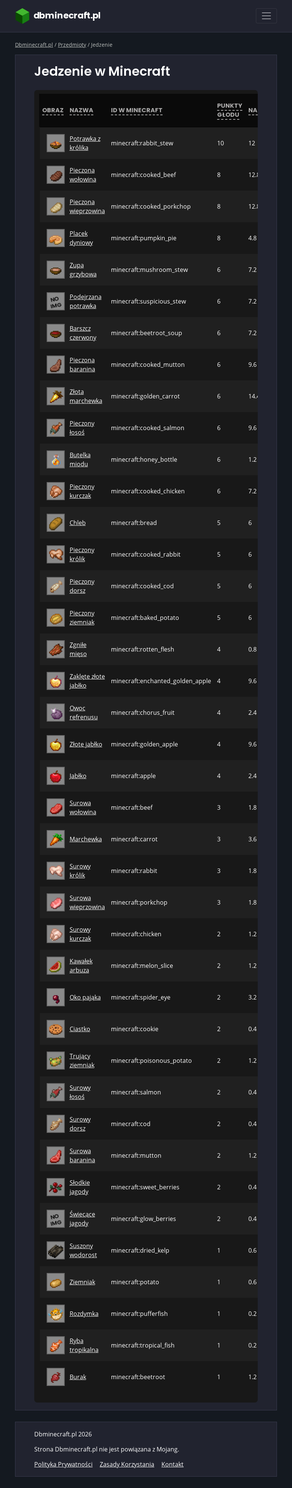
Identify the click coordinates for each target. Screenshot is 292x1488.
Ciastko (80, 1029)
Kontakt (172, 1464)
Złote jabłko (86, 744)
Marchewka (86, 839)
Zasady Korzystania (127, 1464)
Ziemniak (82, 1282)
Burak (78, 1377)
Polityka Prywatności (63, 1464)
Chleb (78, 523)
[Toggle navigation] (266, 15)
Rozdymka (84, 1313)
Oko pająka (85, 997)
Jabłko (78, 776)
